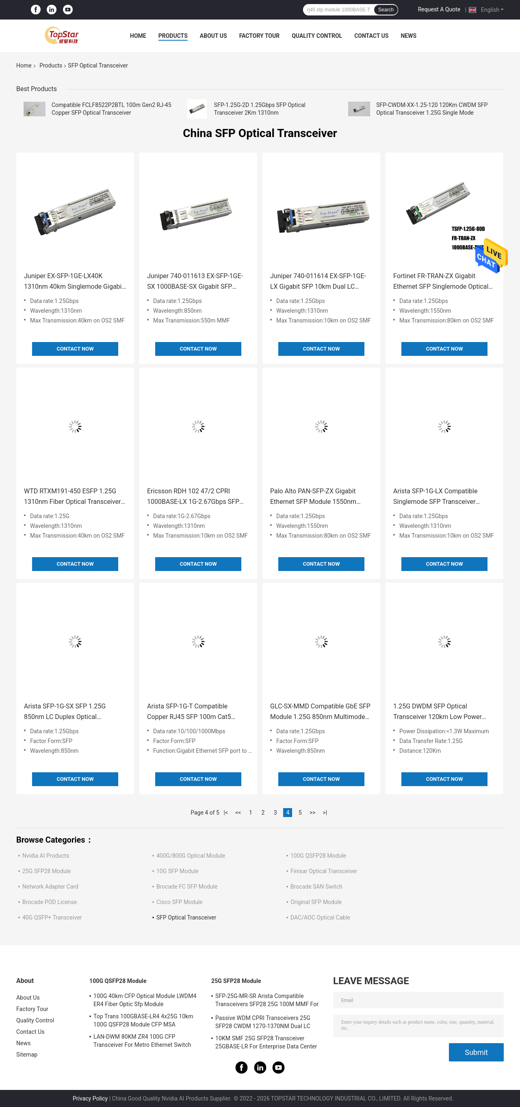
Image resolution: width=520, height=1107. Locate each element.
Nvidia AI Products (45, 855)
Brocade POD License (49, 902)
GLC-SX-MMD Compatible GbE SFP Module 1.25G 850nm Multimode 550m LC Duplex (320, 712)
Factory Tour (259, 36)
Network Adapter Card (50, 886)
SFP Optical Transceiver (186, 917)
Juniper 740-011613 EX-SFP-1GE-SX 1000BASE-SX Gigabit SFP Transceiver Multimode (195, 282)
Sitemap (26, 1054)
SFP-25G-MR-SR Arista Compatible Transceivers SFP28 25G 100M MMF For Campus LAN (266, 1001)
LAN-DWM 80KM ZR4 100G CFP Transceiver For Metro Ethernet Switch (142, 1040)
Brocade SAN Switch (316, 886)
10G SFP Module (177, 871)
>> (313, 812)
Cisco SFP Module (179, 902)
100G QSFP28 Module (318, 855)
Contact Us (371, 36)
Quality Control (317, 36)
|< (226, 812)
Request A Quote (439, 9)
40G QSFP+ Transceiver (52, 917)
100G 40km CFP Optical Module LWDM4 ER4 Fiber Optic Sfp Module (144, 1000)
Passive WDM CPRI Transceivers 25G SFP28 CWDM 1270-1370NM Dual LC (262, 1022)
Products (173, 36)
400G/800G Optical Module (190, 855)
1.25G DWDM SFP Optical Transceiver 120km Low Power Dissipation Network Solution (437, 712)
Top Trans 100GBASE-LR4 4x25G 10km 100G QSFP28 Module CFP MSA (143, 1020)
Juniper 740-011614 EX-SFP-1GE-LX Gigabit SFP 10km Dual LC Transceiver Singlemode (318, 282)
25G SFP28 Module (46, 871)
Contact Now (74, 349)
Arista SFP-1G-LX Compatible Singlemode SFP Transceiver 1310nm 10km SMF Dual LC (435, 497)
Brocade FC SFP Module (186, 886)
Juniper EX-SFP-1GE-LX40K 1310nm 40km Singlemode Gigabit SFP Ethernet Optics (74, 282)
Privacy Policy (90, 1098)
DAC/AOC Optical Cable (320, 917)
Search (386, 10)
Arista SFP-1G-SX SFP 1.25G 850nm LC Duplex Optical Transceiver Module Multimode (68, 712)
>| (325, 812)
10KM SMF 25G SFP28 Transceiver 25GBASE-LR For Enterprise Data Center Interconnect (266, 1043)
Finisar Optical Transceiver (323, 871)
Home (138, 36)
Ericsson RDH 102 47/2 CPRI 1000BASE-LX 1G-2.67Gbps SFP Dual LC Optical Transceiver (193, 497)
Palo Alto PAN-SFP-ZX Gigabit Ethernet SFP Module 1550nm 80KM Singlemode (313, 497)
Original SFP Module (316, 902)
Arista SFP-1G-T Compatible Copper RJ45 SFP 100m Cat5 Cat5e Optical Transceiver (189, 712)
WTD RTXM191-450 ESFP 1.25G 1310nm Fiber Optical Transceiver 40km (72, 497)
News (408, 36)
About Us (213, 36)
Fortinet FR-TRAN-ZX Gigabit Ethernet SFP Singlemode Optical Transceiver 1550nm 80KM (440, 282)
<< (238, 812)
